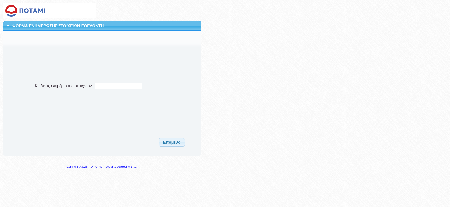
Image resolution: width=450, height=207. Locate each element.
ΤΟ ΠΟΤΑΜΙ (96, 166)
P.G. (135, 166)
